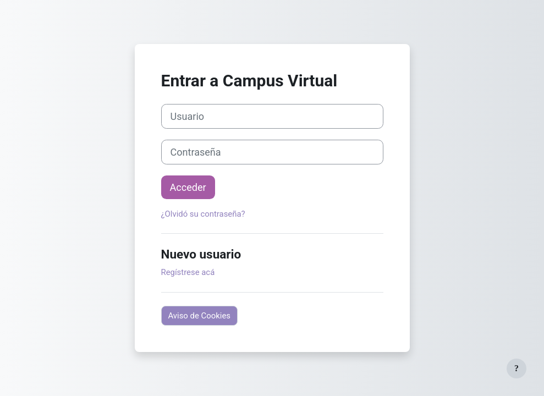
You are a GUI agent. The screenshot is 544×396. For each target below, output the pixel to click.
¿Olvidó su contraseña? (203, 214)
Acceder (188, 187)
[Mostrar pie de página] (516, 368)
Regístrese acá (188, 272)
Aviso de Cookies (199, 316)
